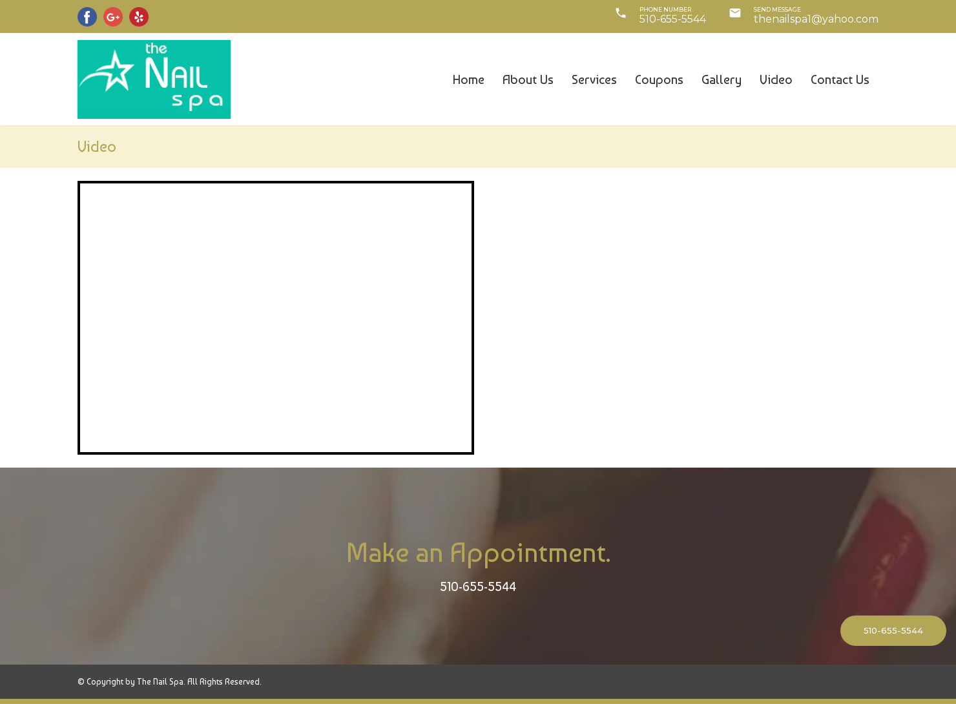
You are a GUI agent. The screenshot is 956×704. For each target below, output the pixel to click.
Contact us (840, 79)
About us (528, 79)
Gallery (721, 79)
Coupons (659, 79)
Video (776, 79)
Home (468, 79)
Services (594, 79)
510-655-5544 (478, 586)
